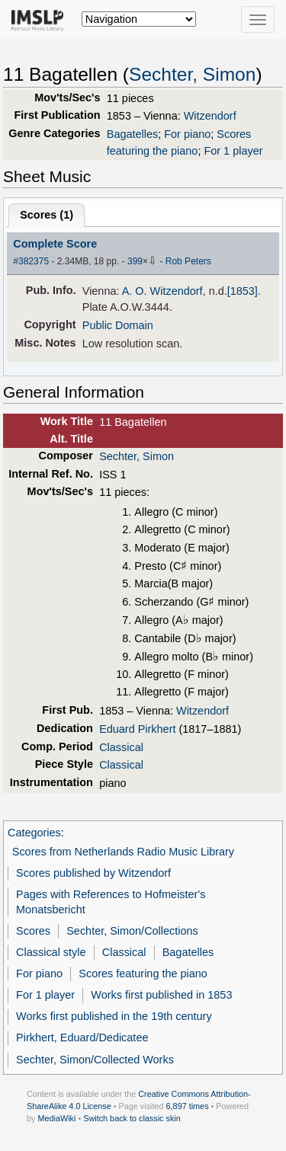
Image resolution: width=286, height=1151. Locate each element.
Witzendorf (210, 116)
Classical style (50, 952)
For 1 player (233, 151)
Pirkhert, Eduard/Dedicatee (82, 1037)
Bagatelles (132, 134)
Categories (34, 832)
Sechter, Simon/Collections (132, 931)
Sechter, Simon (192, 74)
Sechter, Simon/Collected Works (95, 1059)
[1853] (242, 291)
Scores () (46, 215)
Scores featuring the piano (143, 973)
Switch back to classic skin (132, 1118)
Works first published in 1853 (161, 995)
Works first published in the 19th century (114, 1016)
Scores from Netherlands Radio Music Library (123, 852)
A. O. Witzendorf (162, 291)
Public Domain (117, 325)
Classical (121, 747)
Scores (33, 931)
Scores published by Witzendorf (93, 873)
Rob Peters (188, 261)
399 (135, 261)
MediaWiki (56, 1118)
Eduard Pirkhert (137, 729)
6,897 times (187, 1106)
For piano (187, 134)
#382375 (31, 261)
